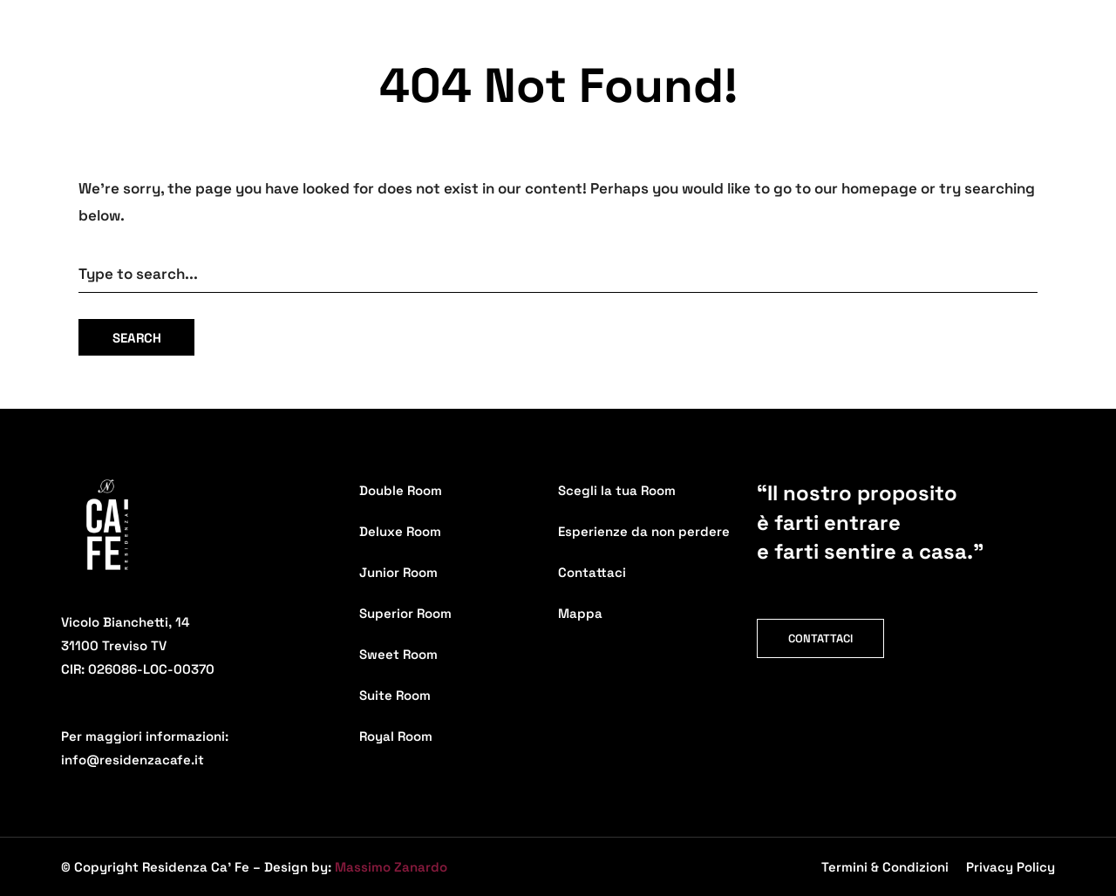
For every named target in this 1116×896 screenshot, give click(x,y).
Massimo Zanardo (391, 867)
